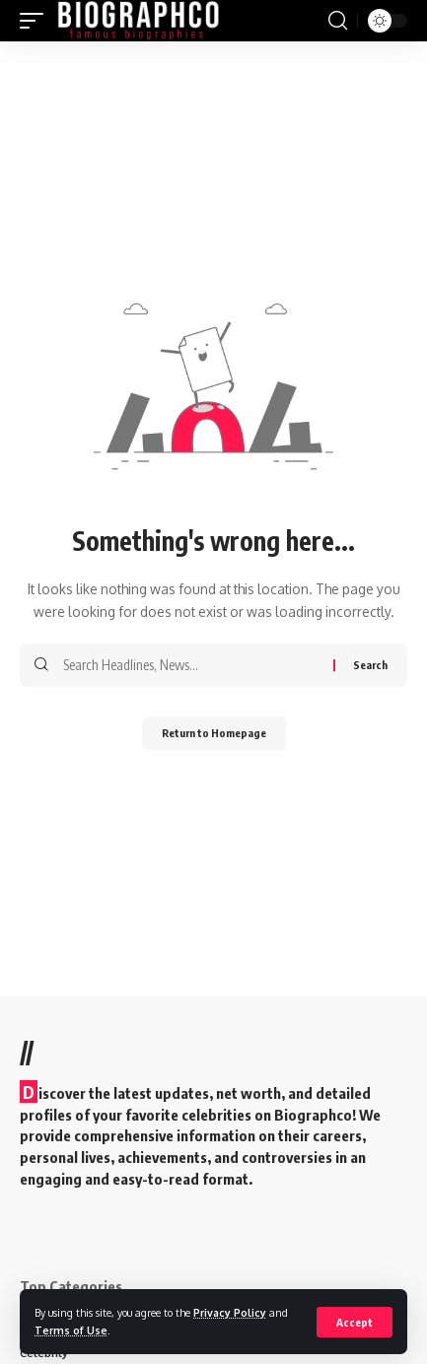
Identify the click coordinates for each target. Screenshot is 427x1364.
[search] (337, 20)
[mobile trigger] (36, 20)
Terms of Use (71, 1330)
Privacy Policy (229, 1312)
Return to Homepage (214, 732)
